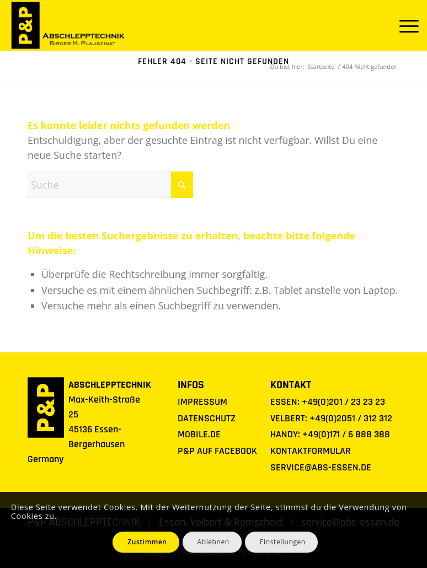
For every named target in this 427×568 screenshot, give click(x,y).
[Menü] (403, 25)
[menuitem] (403, 25)
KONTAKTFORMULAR (310, 450)
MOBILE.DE (199, 434)
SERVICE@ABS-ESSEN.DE (320, 467)
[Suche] (110, 185)
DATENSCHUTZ (207, 418)
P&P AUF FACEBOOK (217, 450)
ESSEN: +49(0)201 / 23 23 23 (327, 401)
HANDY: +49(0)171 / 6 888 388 (330, 434)
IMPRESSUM (202, 401)
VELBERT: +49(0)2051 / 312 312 (331, 418)
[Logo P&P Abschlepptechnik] (68, 25)
